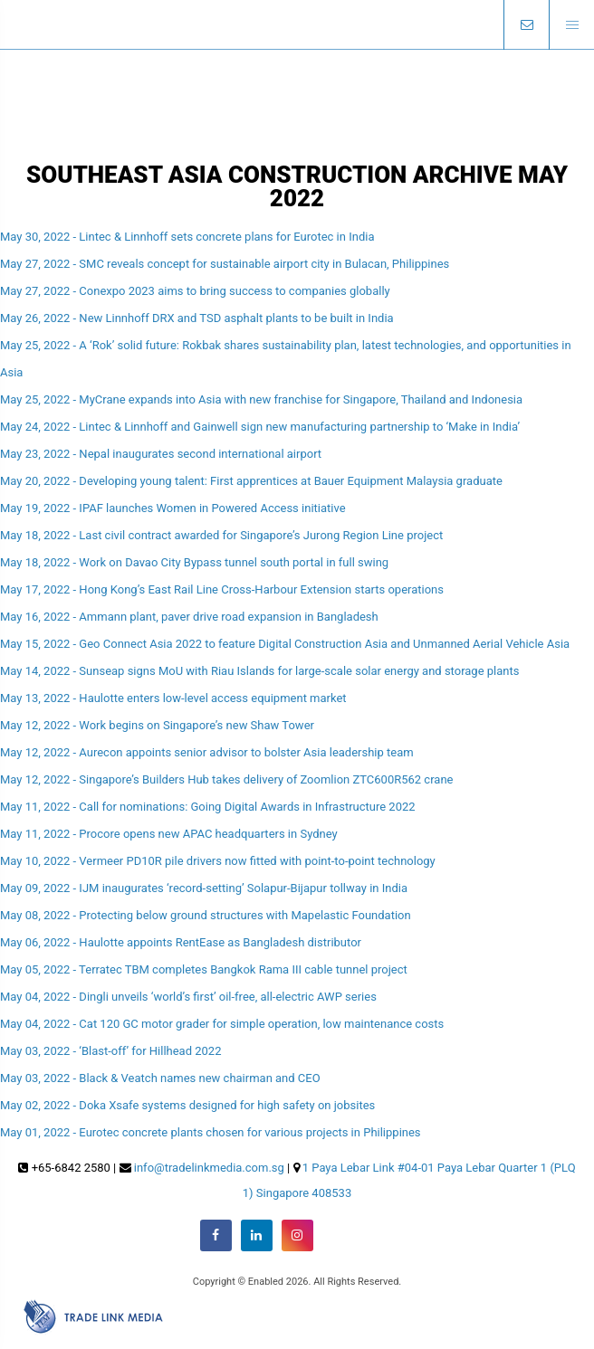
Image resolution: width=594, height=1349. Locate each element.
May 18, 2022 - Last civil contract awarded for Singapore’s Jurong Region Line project (221, 535)
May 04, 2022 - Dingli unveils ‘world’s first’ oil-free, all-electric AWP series (188, 996)
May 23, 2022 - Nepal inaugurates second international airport (160, 454)
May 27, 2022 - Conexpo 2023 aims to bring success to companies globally (195, 291)
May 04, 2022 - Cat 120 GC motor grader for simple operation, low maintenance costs (222, 1024)
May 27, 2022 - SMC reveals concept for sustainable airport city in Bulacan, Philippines (224, 264)
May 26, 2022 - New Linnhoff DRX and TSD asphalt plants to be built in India (197, 318)
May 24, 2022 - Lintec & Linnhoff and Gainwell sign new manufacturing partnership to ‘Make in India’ (260, 426)
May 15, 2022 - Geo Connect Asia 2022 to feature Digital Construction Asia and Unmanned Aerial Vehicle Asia (285, 644)
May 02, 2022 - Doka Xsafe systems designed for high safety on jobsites (187, 1105)
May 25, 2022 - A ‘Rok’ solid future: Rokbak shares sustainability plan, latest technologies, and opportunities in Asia (285, 358)
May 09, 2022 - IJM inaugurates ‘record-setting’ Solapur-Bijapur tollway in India (203, 888)
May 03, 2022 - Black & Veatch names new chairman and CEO (160, 1078)
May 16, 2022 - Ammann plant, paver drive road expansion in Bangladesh (189, 616)
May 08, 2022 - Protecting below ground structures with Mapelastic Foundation (205, 915)
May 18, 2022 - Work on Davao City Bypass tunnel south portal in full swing (194, 562)
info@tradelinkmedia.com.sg (209, 1167)
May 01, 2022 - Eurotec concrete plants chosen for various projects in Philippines (210, 1132)
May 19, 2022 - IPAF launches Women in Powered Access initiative (173, 508)
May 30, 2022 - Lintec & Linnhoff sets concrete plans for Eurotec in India (187, 236)
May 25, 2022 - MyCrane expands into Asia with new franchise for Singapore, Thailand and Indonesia (261, 399)
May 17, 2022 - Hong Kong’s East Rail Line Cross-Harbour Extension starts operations (222, 589)
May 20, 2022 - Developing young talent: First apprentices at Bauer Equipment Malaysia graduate (251, 481)
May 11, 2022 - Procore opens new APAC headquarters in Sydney (169, 834)
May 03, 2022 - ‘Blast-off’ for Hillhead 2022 (110, 1051)
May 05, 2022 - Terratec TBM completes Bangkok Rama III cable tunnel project (203, 969)
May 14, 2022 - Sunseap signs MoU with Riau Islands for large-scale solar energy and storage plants (259, 671)
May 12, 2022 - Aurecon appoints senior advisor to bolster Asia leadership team (207, 752)
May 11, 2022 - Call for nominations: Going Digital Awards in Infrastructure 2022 (208, 806)
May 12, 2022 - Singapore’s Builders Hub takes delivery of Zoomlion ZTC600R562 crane (226, 779)
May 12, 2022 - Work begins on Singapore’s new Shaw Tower (157, 725)
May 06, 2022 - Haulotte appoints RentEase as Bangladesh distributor (180, 942)
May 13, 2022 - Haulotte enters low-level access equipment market (173, 698)
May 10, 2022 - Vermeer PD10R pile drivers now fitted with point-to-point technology (218, 861)
